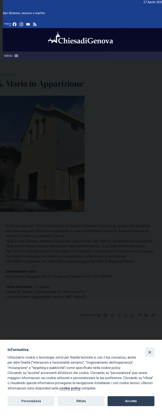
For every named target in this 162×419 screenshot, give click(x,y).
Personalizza (31, 401)
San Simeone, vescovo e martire (24, 13)
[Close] (149, 352)
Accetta (131, 401)
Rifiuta (81, 401)
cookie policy (70, 388)
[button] (8, 56)
